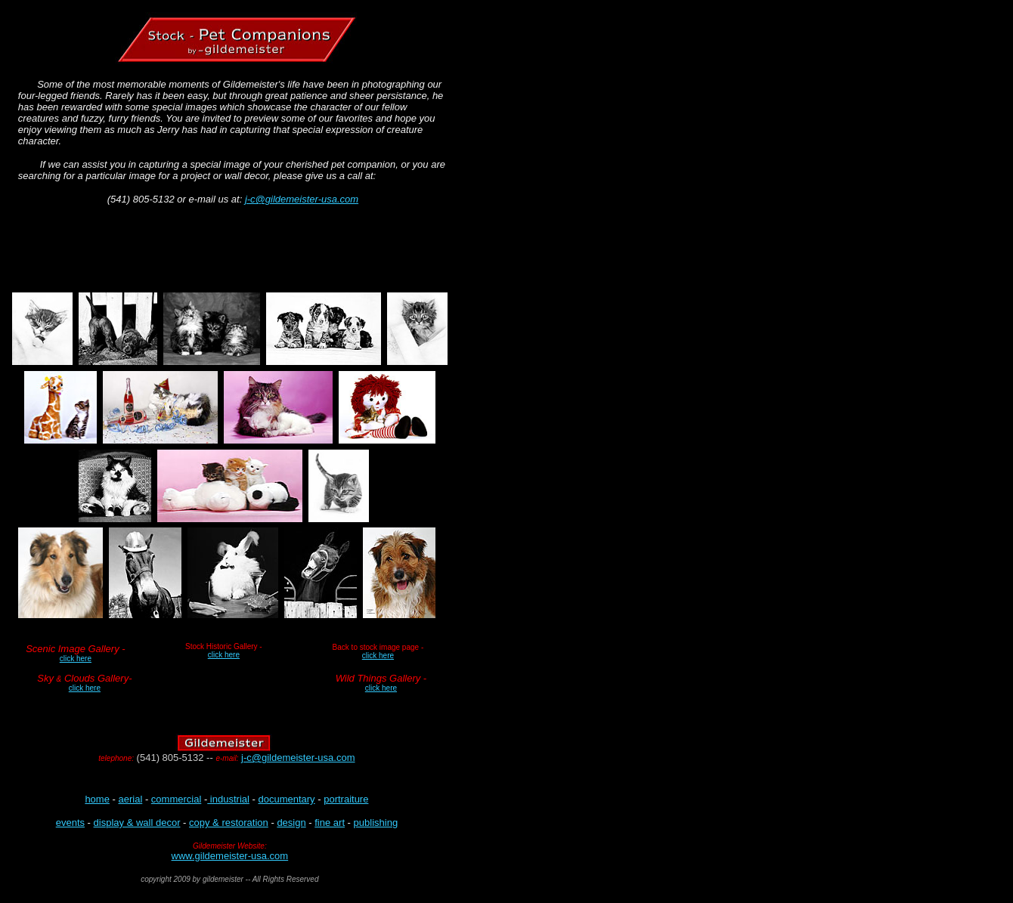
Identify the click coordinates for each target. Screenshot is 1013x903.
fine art (329, 822)
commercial (176, 799)
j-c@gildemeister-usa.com (301, 199)
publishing (376, 822)
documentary (286, 799)
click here (224, 655)
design (291, 822)
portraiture (346, 799)
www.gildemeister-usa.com (230, 855)
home (97, 799)
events (70, 822)
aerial (130, 799)
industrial (228, 799)
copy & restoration (228, 822)
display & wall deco (136, 822)
